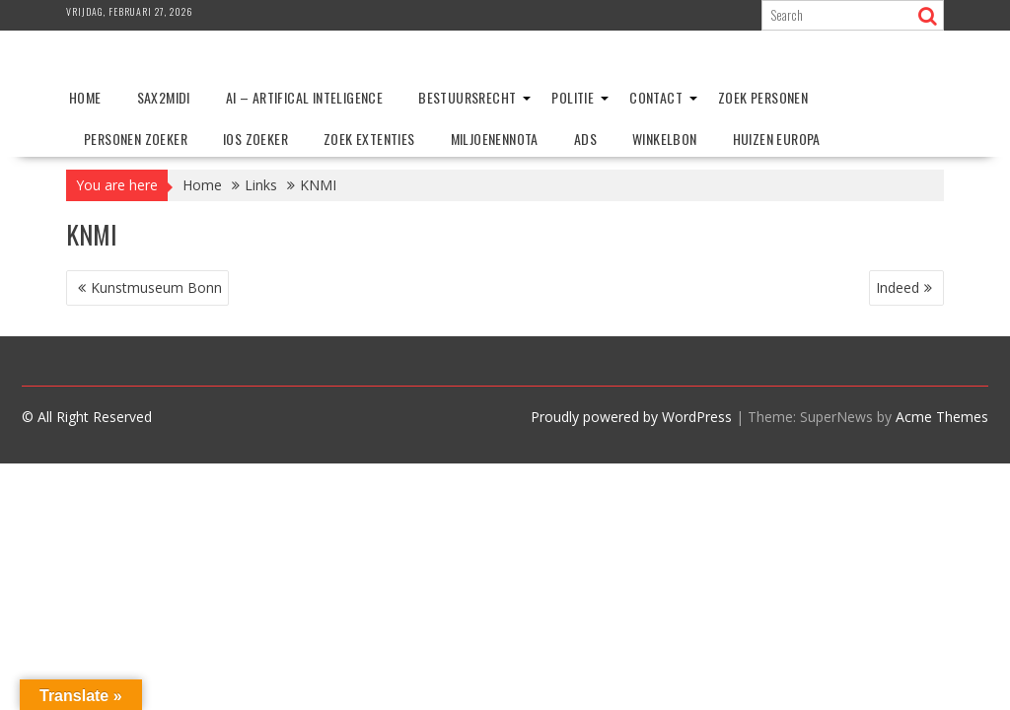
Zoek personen (763, 97)
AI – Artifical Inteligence (304, 97)
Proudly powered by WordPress (631, 416)
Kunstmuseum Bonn (156, 287)
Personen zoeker (135, 138)
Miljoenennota (495, 138)
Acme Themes (942, 416)
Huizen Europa (777, 138)
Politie (572, 97)
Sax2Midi (163, 97)
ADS (585, 138)
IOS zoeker (255, 138)
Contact (656, 97)
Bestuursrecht (467, 97)
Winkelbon (664, 138)
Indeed (897, 287)
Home (85, 97)
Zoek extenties (369, 138)
